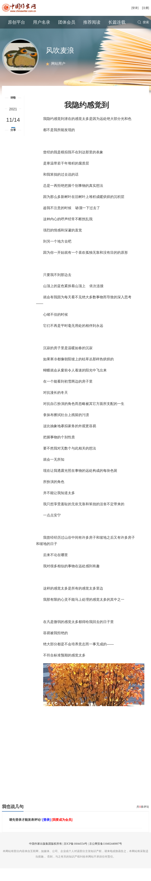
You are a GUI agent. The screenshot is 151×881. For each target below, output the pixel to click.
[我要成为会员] (62, 832)
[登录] (134, 7)
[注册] (145, 7)
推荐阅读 (91, 22)
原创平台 (16, 22)
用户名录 (41, 22)
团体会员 (66, 22)
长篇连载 (117, 22)
